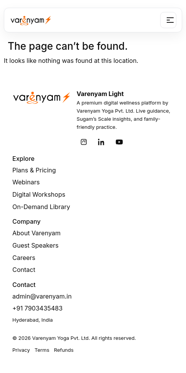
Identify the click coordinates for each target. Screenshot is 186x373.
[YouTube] (119, 142)
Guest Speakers (35, 245)
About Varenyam (36, 233)
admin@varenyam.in (42, 296)
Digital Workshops (38, 194)
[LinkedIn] (101, 142)
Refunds (64, 350)
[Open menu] (168, 20)
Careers (24, 258)
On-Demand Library (41, 207)
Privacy (21, 350)
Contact (23, 269)
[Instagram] (84, 142)
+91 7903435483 (37, 308)
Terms (42, 350)
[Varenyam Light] (31, 20)
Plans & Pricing (34, 170)
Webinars (26, 182)
